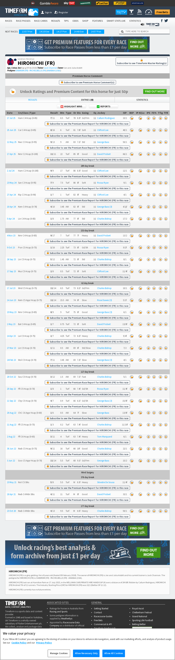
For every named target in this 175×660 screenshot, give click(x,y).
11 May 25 (11, 142)
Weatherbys (66, 618)
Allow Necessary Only (86, 653)
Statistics (142, 99)
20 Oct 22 (11, 376)
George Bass (103, 142)
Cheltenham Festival (142, 612)
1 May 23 (11, 324)
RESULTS (55, 20)
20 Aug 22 (11, 412)
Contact (98, 612)
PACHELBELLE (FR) (38, 70)
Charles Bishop (104, 218)
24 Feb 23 (11, 360)
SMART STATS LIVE (116, 20)
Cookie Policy (19, 642)
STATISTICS (135, 20)
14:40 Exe (79, 31)
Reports (103, 106)
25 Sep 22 (11, 388)
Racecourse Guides (103, 616)
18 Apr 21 (11, 494)
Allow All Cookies (113, 653)
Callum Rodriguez (106, 118)
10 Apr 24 (11, 206)
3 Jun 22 (11, 460)
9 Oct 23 (11, 247)
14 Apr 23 (11, 336)
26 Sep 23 (11, 259)
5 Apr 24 (11, 218)
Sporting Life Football (142, 620)
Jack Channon (50, 67)
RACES (8, 20)
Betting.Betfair (139, 624)
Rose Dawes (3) (104, 300)
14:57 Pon (96, 31)
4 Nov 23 (11, 235)
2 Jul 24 (10, 170)
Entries (87, 99)
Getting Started (101, 608)
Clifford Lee (102, 130)
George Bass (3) (104, 206)
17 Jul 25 (11, 118)
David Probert (104, 154)
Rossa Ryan (103, 182)
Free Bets (162, 12)
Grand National (139, 616)
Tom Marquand (104, 436)
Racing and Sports (58, 611)
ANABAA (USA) (53, 70)
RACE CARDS (41, 20)
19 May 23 (11, 312)
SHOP (85, 20)
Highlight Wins (71, 106)
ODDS (75, 20)
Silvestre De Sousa (105, 482)
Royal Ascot (138, 608)
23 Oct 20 (11, 510)
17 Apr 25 (11, 154)
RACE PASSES (23, 20)
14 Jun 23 (11, 300)
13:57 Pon (27, 31)
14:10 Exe (44, 31)
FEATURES (97, 20)
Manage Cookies (59, 653)
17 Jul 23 (11, 288)
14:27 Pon (61, 31)
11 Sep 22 (11, 400)
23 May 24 (11, 182)
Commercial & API (103, 624)
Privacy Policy (44, 642)
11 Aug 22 (11, 424)
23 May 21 (11, 482)
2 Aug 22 (11, 436)
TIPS (66, 20)
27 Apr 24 (11, 194)
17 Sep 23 (11, 271)
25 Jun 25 (11, 130)
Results (32, 99)
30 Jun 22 (11, 448)
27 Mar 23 (11, 348)
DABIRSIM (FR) (21, 70)
